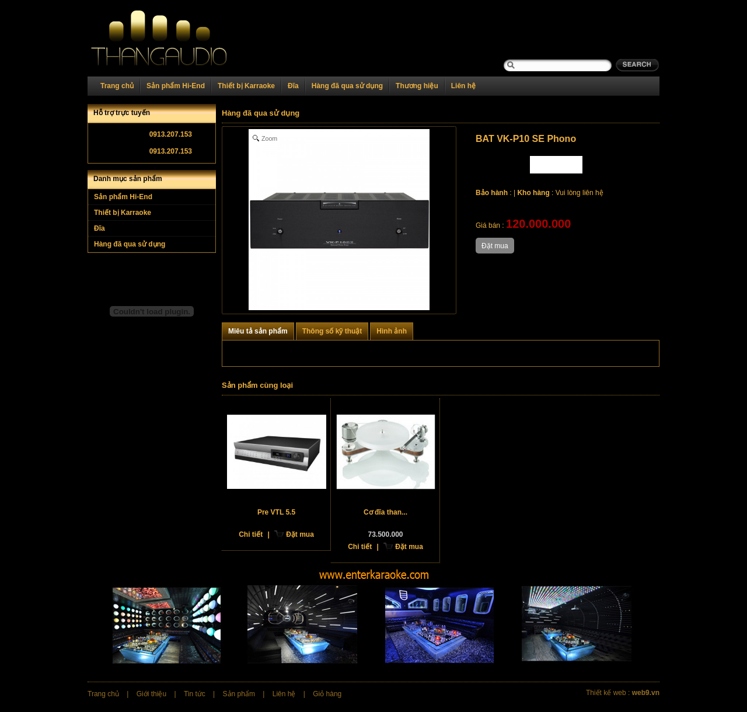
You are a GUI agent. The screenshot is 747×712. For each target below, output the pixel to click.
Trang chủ (117, 86)
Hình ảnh (391, 331)
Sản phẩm (239, 694)
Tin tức (194, 694)
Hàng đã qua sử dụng (347, 86)
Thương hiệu (417, 86)
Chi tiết (251, 534)
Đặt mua (300, 534)
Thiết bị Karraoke (246, 86)
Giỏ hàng (327, 694)
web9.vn (645, 693)
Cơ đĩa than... (385, 512)
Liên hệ (463, 86)
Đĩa (293, 86)
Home (173, 38)
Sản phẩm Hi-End (175, 86)
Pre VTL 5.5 (276, 512)
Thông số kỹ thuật (332, 331)
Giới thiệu (151, 694)
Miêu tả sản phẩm (258, 331)
